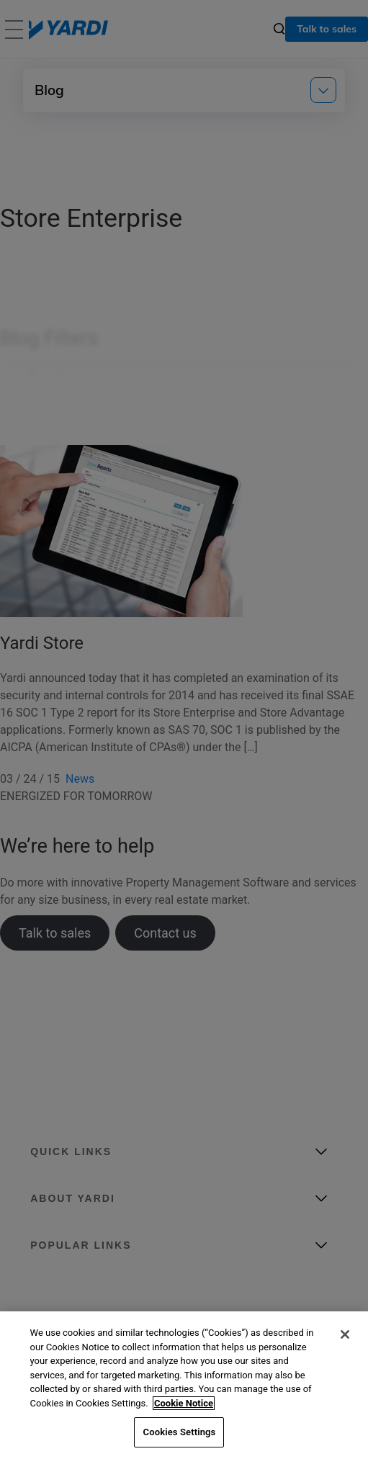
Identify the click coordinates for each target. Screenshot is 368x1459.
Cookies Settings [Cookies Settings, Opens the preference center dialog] (179, 1432)
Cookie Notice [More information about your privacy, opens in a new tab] (183, 1403)
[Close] (345, 1334)
